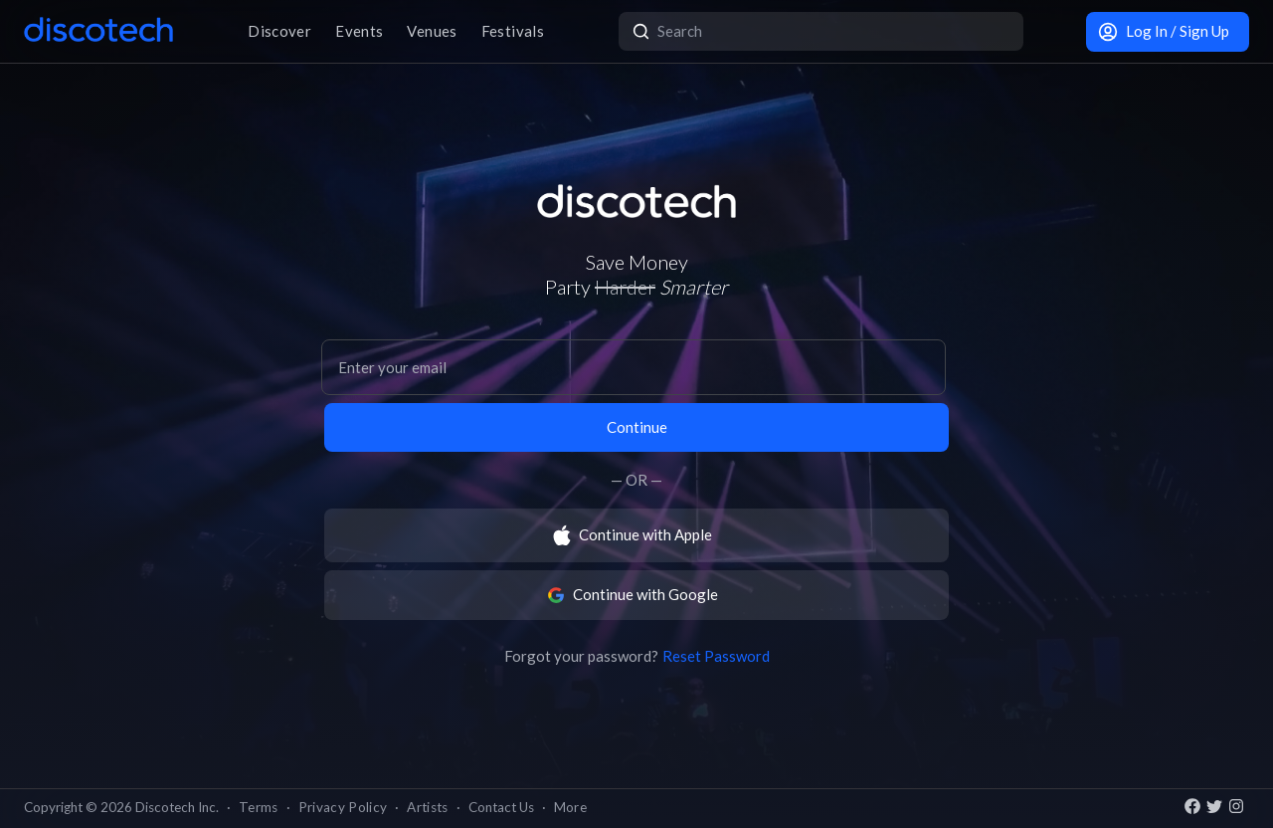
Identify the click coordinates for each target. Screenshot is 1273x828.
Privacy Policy (343, 807)
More (570, 807)
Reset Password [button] (716, 656)
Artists (427, 807)
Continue (637, 427)
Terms (258, 807)
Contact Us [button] (501, 807)
